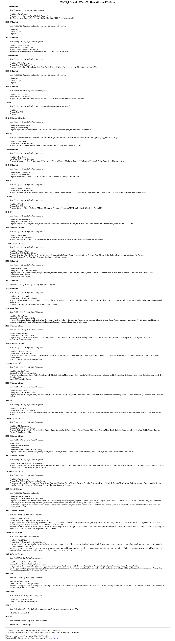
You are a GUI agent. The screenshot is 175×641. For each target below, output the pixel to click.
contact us (54, 638)
